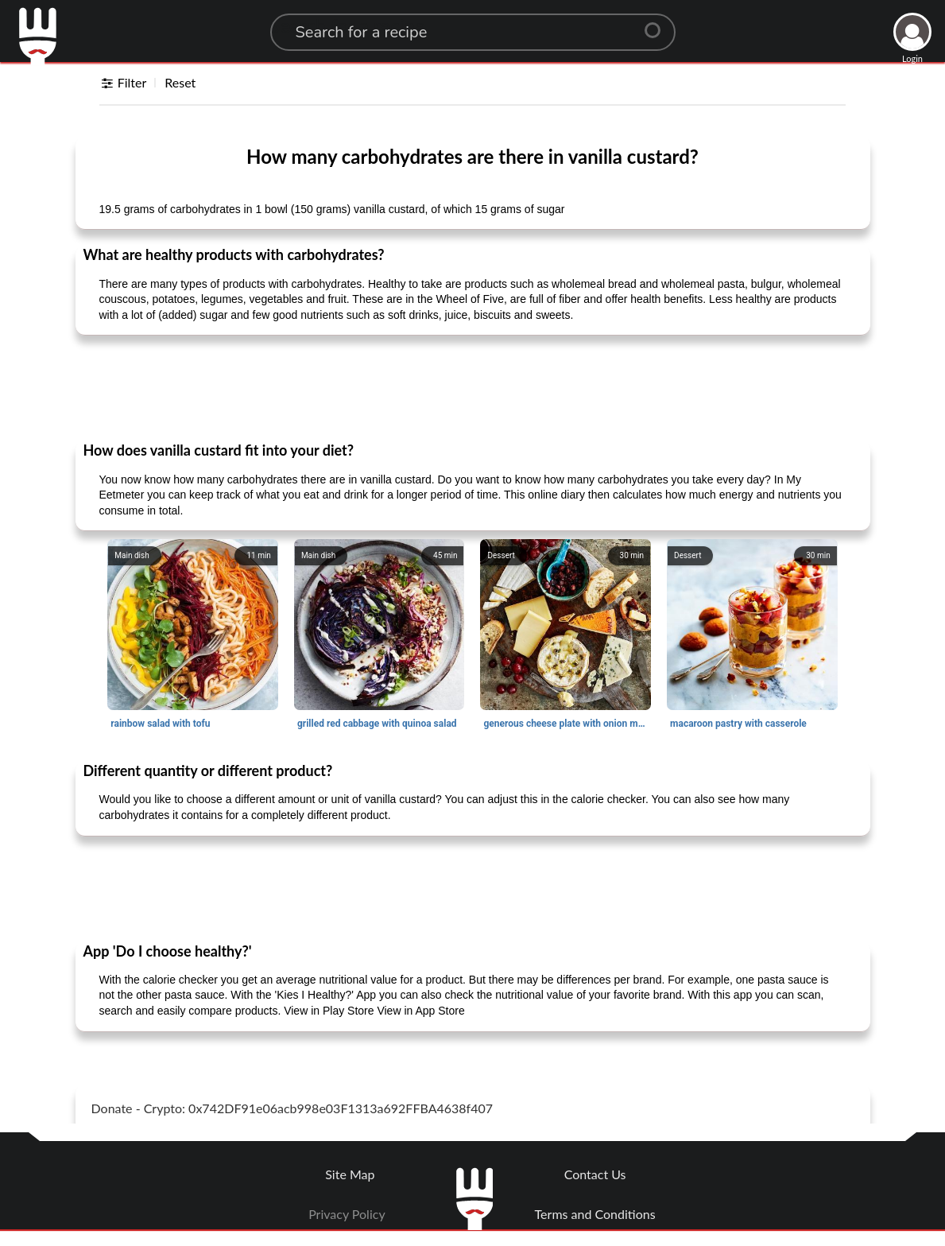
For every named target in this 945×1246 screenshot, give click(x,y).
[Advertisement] (473, 387)
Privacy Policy (346, 1213)
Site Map (349, 1174)
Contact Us (595, 1174)
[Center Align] (658, 24)
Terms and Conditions (595, 1213)
